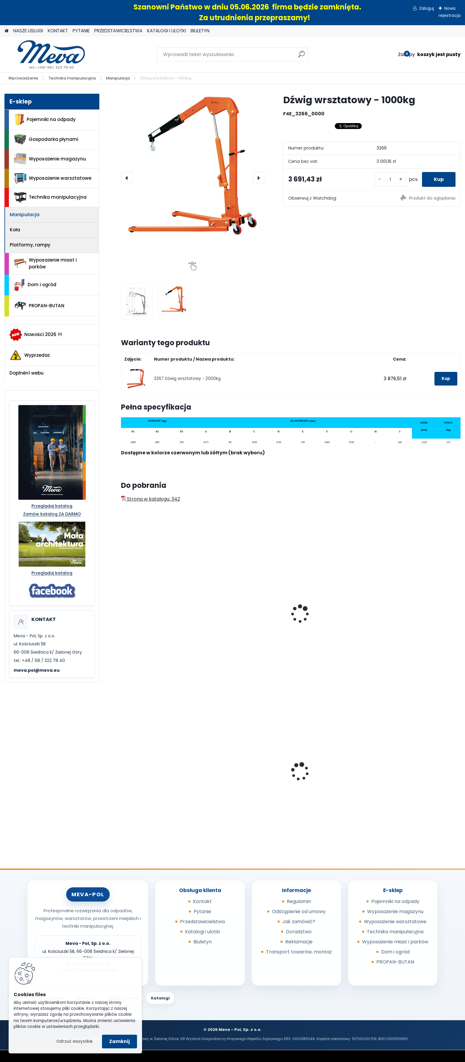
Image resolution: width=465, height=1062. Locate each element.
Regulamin (299, 901)
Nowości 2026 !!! (35, 334)
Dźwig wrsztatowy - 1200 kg (243, 607)
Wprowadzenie (23, 78)
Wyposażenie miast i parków (45, 263)
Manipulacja (118, 78)
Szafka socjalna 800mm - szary (327, 769)
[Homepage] (6, 31)
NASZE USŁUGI (28, 31)
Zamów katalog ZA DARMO (52, 514)
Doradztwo (299, 931)
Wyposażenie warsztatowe (52, 178)
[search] (301, 56)
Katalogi (160, 998)
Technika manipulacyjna (72, 78)
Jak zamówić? (298, 921)
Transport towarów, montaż (299, 951)
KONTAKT (58, 31)
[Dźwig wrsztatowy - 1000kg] (192, 165)
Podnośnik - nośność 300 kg (415, 593)
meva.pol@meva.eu (37, 670)
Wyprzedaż (29, 355)
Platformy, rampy (30, 245)
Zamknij (119, 1041)
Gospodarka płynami (46, 139)
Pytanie (202, 911)
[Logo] (45, 54)
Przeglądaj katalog (51, 506)
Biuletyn (202, 941)
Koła (15, 230)
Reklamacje (299, 941)
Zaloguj (426, 8)
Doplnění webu (26, 373)
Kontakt (202, 901)
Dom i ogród (35, 285)
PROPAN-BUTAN (39, 306)
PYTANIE (81, 31)
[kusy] (390, 179)
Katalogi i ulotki (202, 931)
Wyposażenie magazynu (50, 159)
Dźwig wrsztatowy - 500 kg (156, 607)
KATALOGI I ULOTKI (166, 31)
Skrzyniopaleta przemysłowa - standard (160, 769)
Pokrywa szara (400, 778)
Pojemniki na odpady (45, 119)
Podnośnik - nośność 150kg (328, 593)
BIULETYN (200, 31)
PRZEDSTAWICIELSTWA (118, 31)
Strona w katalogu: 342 (150, 499)
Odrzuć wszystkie (74, 1041)
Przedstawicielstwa (202, 921)
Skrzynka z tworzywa (235, 778)
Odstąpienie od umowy (299, 911)
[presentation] (127, 178)
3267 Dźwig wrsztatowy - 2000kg (187, 378)
